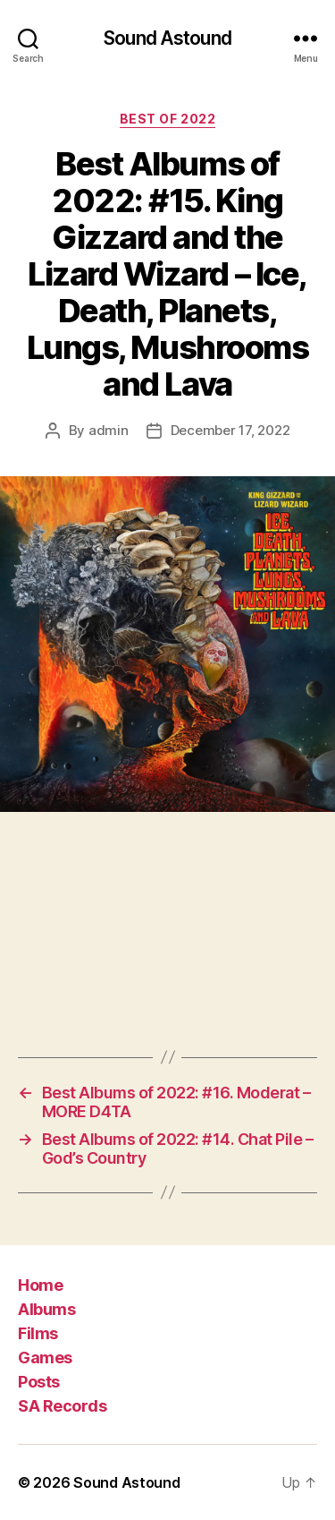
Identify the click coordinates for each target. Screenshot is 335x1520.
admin (108, 430)
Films (38, 1333)
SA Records (62, 1405)
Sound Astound (167, 38)
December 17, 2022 (230, 430)
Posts (39, 1381)
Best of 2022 (167, 118)
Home (40, 1285)
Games (45, 1357)
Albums (46, 1309)
